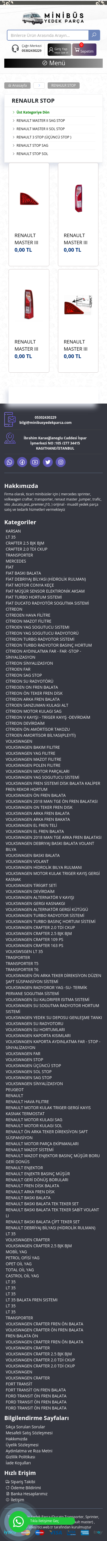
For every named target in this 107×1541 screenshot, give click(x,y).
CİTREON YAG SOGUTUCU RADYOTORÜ (42, 633)
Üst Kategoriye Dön (30, 112)
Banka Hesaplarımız (27, 1493)
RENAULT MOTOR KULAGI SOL (34, 1125)
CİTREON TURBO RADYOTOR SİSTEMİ (40, 639)
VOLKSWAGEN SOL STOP (29, 1071)
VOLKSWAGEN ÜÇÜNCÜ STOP (33, 1065)
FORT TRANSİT (19, 1384)
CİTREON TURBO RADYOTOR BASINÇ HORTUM (49, 645)
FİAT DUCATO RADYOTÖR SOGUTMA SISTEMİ (47, 603)
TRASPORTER (18, 957)
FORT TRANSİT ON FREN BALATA (36, 1390)
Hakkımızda (16, 1438)
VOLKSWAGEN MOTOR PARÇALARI (37, 771)
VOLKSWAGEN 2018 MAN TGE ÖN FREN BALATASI (52, 801)
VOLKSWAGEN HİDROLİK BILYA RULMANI (44, 867)
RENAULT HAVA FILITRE (27, 1101)
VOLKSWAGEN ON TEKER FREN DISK (39, 807)
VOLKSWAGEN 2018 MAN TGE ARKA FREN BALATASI (54, 837)
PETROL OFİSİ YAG (23, 1257)
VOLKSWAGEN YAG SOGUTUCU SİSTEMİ (42, 777)
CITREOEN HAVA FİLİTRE (28, 615)
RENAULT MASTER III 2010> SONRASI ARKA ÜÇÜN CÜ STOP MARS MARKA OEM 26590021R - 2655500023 (29, 239)
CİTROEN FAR (18, 669)
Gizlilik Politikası (20, 1456)
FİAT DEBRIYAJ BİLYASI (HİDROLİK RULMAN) (46, 579)
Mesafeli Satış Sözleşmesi (29, 1432)
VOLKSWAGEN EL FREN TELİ (31, 825)
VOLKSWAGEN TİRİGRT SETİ (31, 885)
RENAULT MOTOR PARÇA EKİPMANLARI (42, 1143)
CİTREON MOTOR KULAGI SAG (34, 711)
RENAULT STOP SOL (32, 153)
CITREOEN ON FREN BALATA (32, 687)
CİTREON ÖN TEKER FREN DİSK (34, 693)
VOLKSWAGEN (19, 741)
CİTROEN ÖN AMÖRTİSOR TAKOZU (38, 729)
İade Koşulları (18, 1462)
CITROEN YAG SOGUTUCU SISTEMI (37, 627)
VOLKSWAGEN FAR (23, 1053)
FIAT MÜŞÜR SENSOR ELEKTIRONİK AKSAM (45, 591)
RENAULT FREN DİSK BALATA (32, 1185)
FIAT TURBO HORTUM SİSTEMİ (34, 597)
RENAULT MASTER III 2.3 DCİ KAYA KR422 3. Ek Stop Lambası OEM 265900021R (78, 345)
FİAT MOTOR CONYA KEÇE (30, 585)
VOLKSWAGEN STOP (24, 1059)
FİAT (10, 567)
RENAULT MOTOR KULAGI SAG (34, 1119)
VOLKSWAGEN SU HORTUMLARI (35, 1029)
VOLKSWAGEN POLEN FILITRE (33, 765)
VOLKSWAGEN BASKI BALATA (33, 855)
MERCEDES (16, 561)
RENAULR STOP (63, 85)
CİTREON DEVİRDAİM (25, 723)
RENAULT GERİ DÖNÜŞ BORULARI (37, 1179)
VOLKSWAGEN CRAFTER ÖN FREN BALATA (44, 1330)
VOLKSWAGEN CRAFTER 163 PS (34, 945)
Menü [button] (53, 63)
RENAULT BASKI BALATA (28, 1197)
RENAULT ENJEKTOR (24, 1167)
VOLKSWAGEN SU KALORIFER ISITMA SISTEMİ (47, 999)
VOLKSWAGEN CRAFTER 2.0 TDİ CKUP (40, 927)
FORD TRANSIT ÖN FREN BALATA (36, 1396)
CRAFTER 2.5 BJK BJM (25, 543)
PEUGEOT (15, 1089)
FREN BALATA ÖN (22, 1336)
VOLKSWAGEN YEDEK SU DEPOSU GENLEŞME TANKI (54, 1017)
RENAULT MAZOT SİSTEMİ (30, 1149)
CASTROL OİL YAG (22, 1275)
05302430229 (31, 50)
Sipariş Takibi (20, 1481)
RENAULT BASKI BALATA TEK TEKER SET (42, 1203)
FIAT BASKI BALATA (23, 573)
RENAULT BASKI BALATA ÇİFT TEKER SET (43, 1221)
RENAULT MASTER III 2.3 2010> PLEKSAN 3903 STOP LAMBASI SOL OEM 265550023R (78, 239)
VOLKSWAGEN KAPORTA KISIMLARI (38, 1035)
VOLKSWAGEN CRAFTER (28, 1239)
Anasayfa (17, 85)
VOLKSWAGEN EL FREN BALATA (35, 831)
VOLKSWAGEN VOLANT (27, 861)
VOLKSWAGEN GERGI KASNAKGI (35, 903)
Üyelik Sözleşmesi (22, 1444)
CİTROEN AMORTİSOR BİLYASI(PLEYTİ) (41, 735)
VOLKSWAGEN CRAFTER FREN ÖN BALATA (44, 1323)
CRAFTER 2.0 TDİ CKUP (26, 549)
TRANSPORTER (19, 555)
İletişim (15, 1499)
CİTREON (14, 609)
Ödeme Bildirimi (23, 1487)
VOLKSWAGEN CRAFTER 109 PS (34, 939)
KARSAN (13, 531)
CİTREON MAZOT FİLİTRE (28, 621)
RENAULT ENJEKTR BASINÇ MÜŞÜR (38, 1173)
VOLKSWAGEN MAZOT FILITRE (33, 759)
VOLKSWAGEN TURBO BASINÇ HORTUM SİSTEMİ (51, 921)
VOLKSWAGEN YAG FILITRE (30, 753)
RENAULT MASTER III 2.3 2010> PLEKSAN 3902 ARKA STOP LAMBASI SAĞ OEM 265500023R (29, 345)
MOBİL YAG (16, 1251)
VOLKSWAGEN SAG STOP (29, 1077)
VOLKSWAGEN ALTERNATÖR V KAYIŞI (40, 897)
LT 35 (11, 537)
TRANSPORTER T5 (22, 963)
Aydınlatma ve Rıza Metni (29, 1450)
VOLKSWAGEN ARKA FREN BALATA (38, 813)
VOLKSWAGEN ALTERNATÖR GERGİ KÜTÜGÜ (47, 909)
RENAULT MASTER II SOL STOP (41, 128)
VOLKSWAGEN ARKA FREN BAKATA (38, 819)
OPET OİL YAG (19, 1263)
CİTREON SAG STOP (24, 675)
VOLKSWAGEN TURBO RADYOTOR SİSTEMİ (45, 915)
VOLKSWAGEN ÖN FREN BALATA (36, 795)
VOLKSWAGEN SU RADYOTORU (34, 1023)
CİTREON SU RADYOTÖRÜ (29, 681)
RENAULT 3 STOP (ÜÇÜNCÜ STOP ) (44, 137)
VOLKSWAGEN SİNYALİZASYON (34, 1083)
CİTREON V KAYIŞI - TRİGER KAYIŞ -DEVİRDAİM (48, 717)
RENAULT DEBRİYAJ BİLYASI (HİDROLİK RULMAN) (50, 1227)
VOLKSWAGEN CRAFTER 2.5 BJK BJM (39, 933)
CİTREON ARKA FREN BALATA (33, 699)
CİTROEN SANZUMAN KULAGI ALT (37, 705)
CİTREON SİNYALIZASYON (29, 663)
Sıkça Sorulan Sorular (25, 1426)
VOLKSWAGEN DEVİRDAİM (30, 891)
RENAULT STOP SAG (32, 145)
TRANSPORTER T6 (22, 969)
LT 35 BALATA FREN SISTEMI (32, 1299)
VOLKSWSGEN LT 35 (24, 951)
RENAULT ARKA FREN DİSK (30, 1191)
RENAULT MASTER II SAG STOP (41, 120)
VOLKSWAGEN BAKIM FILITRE (33, 747)
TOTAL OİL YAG (20, 1269)
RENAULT (14, 1095)
